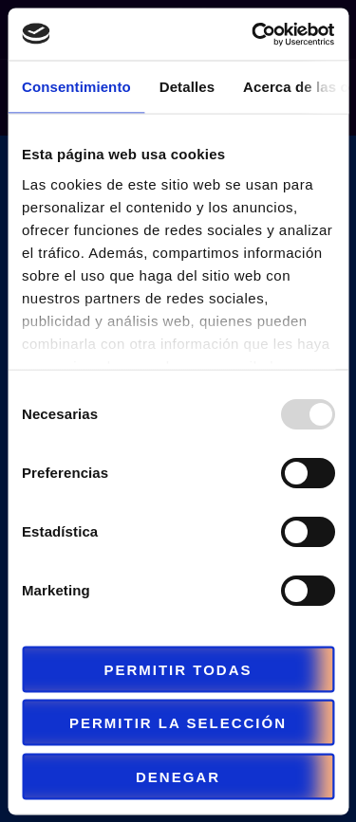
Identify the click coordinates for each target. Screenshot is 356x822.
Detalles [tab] (187, 87)
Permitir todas (177, 669)
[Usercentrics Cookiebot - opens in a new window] (253, 34)
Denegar (178, 776)
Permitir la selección (178, 723)
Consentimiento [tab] (76, 87)
